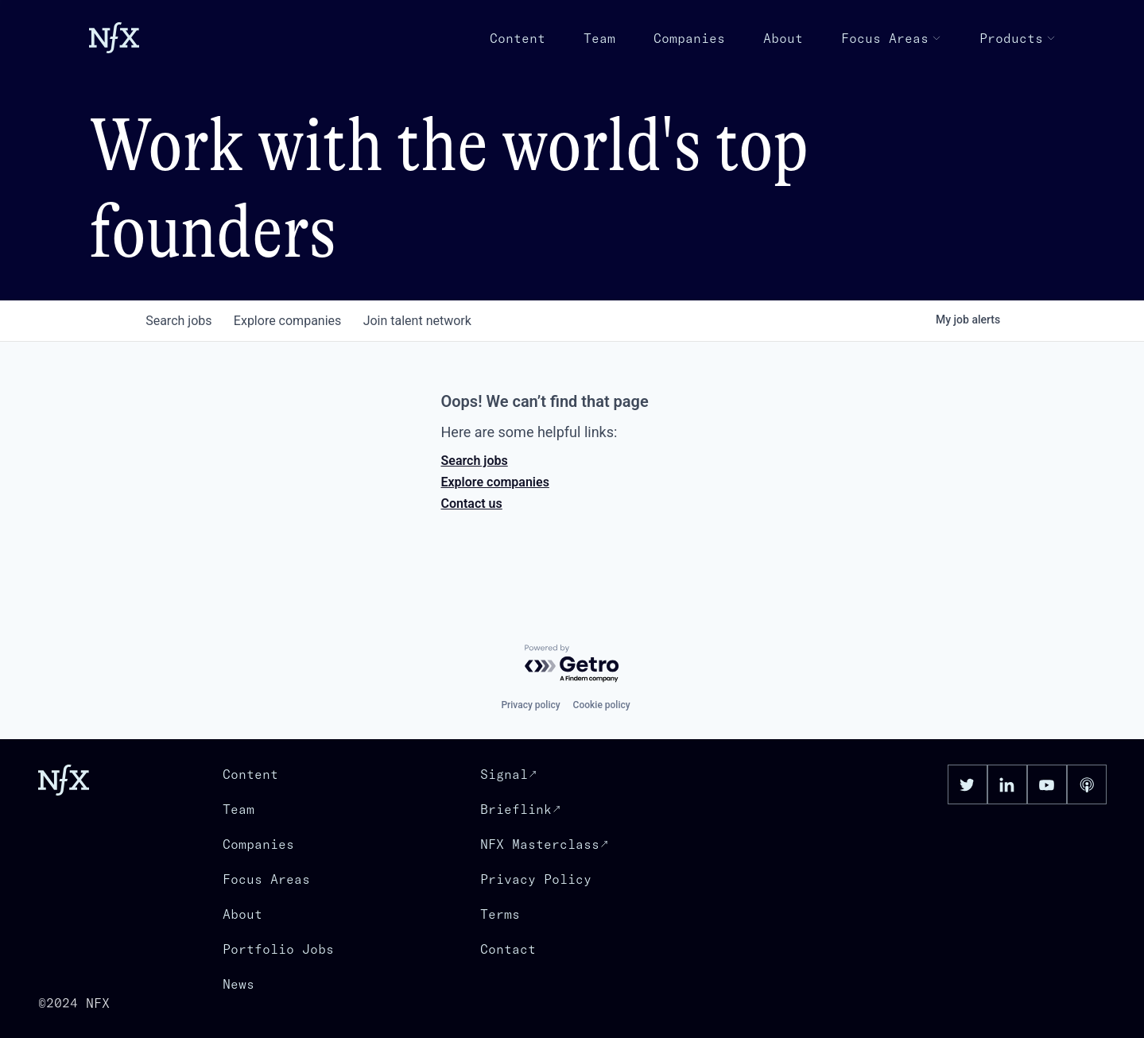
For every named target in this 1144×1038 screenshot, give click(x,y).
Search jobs (474, 460)
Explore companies (495, 482)
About (783, 38)
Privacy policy (530, 705)
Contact (508, 949)
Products (1017, 38)
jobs (181, 320)
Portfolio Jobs (278, 949)
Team (599, 38)
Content (517, 38)
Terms (500, 914)
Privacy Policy (535, 879)
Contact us (471, 503)
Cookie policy (601, 705)
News (238, 984)
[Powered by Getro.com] (572, 664)
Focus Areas (891, 38)
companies (293, 320)
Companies (689, 38)
